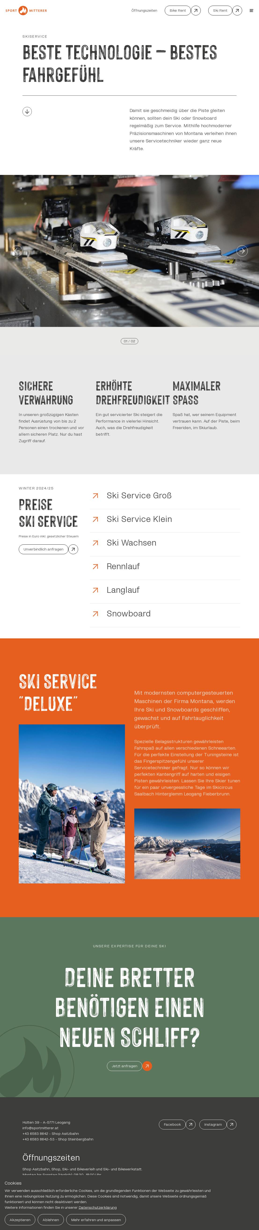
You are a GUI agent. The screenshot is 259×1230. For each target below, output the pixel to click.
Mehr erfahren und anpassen (96, 1220)
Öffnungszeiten (144, 10)
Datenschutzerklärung (98, 1207)
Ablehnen (51, 1220)
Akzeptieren (20, 1220)
